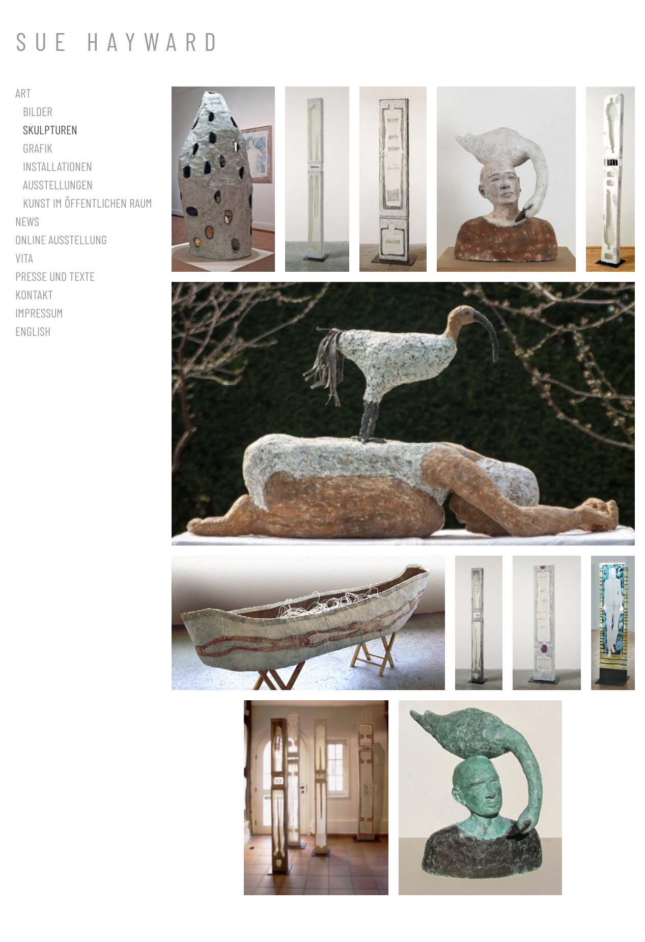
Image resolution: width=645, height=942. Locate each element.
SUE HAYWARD (120, 40)
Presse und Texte (55, 276)
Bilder (37, 111)
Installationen (57, 166)
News (27, 221)
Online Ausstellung (61, 239)
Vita (24, 257)
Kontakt (34, 294)
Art (23, 92)
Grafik (37, 147)
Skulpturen (50, 129)
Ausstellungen (58, 184)
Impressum (39, 312)
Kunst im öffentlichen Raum (87, 202)
